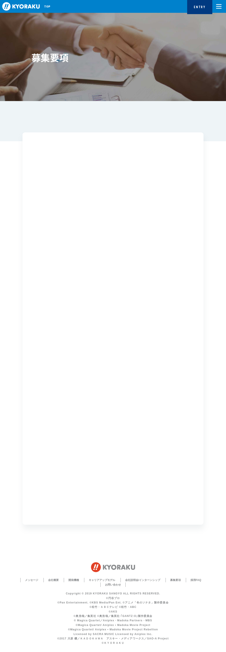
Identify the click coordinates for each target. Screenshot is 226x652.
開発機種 (73, 580)
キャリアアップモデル (102, 580)
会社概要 (53, 580)
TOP (47, 6)
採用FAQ (195, 580)
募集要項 (175, 580)
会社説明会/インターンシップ (142, 580)
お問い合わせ (113, 584)
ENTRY (200, 7)
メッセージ (31, 580)
